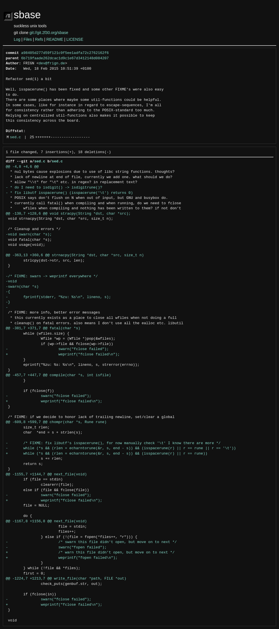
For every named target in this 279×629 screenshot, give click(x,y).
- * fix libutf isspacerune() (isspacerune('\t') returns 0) (69, 193)
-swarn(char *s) (22, 286)
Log (17, 39)
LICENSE (74, 39)
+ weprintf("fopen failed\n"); (62, 557)
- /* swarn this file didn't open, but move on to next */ (91, 542)
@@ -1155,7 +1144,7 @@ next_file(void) (46, 474)
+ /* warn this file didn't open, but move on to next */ (90, 552)
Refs (39, 39)
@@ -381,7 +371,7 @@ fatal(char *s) (43, 328)
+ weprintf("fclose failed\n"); (63, 354)
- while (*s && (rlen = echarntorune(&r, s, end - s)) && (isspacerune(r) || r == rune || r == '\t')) (121, 448)
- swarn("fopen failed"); (56, 547)
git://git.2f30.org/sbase (49, 32)
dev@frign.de (52, 63)
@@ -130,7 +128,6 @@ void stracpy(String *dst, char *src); (68, 213)
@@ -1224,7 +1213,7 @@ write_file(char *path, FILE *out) (66, 578)
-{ (8, 291)
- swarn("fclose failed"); (57, 349)
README (54, 39)
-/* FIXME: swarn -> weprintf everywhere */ (52, 276)
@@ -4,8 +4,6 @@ (22, 166)
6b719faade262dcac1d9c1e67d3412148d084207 (65, 58)
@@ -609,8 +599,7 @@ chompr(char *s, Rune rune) (56, 422)
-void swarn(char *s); (29, 234)
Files (28, 39)
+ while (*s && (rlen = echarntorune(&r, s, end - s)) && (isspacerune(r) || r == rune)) (107, 453)
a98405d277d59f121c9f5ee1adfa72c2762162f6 (65, 53)
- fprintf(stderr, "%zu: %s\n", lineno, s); (58, 297)
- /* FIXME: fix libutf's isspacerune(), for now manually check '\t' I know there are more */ (113, 443)
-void (11, 281)
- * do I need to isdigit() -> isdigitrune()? (54, 187)
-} (8, 302)
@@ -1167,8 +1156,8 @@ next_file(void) (46, 521)
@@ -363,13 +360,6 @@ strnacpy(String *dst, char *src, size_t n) (75, 255)
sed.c (15, 137)
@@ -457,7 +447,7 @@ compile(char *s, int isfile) (58, 375)
